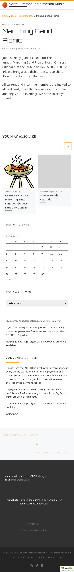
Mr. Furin (10, 48)
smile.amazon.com (20, 479)
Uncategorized (26, 16)
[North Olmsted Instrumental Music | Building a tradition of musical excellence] (5, 5)
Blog (13, 16)
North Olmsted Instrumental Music (30, 552)
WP (24, 557)
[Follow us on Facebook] (42, 565)
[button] (67, 569)
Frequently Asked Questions (22, 320)
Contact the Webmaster (33, 530)
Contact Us (33, 523)
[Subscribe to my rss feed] (32, 565)
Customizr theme (54, 557)
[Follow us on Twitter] (37, 565)
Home (5, 16)
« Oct (8, 279)
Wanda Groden (56, 331)
